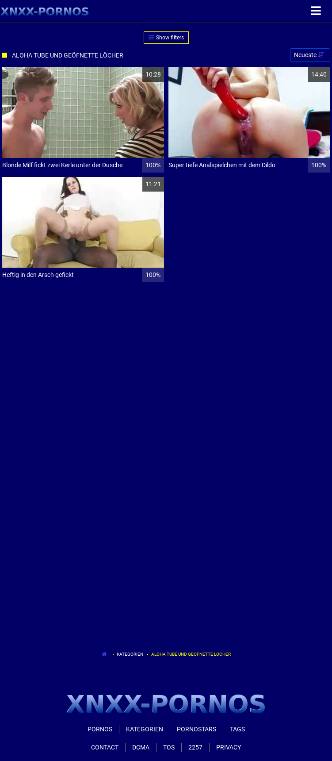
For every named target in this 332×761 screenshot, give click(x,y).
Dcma (140, 747)
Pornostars (196, 729)
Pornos (100, 729)
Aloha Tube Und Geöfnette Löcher (191, 654)
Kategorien (130, 654)
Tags (237, 729)
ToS (169, 747)
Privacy (228, 747)
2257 (195, 747)
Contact (104, 747)
